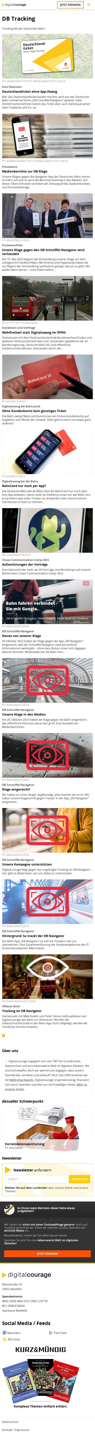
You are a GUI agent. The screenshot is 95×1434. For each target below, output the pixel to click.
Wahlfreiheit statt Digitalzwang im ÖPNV (34, 332)
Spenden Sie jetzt (15, 1240)
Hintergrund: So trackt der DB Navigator (33, 936)
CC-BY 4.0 (24, 240)
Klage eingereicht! (16, 789)
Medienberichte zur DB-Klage (24, 171)
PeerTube (60, 1333)
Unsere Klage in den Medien (24, 714)
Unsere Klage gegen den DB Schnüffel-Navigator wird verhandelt (43, 252)
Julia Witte (11, 401)
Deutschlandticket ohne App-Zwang (29, 92)
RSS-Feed (14, 1339)
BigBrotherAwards (21, 1080)
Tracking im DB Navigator (22, 1011)
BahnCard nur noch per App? (24, 486)
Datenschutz (10, 1422)
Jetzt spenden (70, 5)
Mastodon (14, 1333)
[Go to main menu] (89, 4)
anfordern (32, 1170)
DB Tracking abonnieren (3, 1035)
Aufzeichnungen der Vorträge (25, 564)
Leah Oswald (12, 555)
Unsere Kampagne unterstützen (27, 864)
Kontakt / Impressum (15, 1430)
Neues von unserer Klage (21, 636)
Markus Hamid (13, 626)
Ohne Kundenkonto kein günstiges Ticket (34, 411)
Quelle (34, 322)
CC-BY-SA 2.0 (25, 555)
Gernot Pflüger (13, 240)
